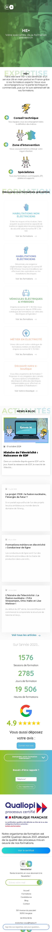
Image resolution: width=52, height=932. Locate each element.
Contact (26, 904)
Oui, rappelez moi (26, 786)
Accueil (26, 890)
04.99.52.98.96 (26, 918)
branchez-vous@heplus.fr (26, 923)
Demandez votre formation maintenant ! (29, 757)
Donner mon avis (26, 745)
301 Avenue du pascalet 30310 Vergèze (26, 911)
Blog (26, 900)
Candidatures (26, 897)
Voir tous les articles (26, 635)
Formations (26, 894)
